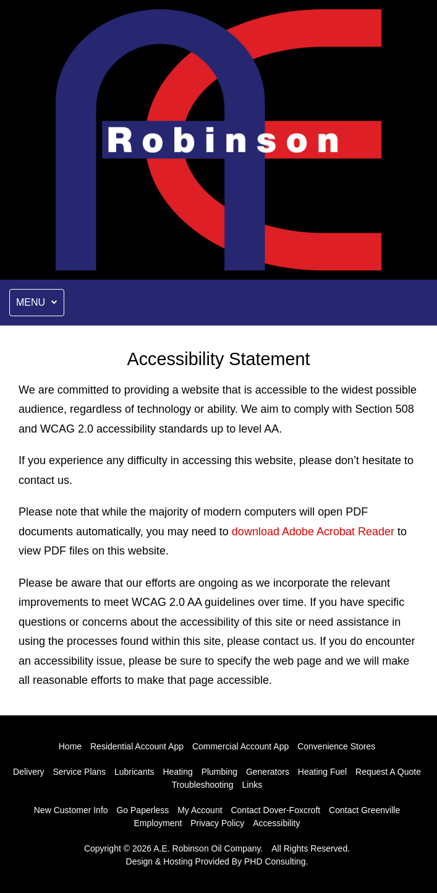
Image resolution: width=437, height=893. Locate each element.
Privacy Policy (217, 823)
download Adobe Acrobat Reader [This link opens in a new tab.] (313, 531)
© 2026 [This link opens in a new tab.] (137, 848)
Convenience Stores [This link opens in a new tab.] (336, 746)
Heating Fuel (322, 772)
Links (252, 785)
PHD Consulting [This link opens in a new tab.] (275, 861)
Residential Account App (137, 746)
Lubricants (134, 772)
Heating (177, 772)
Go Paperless (142, 810)
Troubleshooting (203, 785)
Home (70, 746)
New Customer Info (71, 810)
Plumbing (219, 772)
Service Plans (79, 772)
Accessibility (276, 823)
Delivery (29, 772)
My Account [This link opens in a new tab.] (199, 810)
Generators (267, 772)
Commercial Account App (240, 746)
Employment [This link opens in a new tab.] (158, 823)
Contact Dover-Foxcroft (275, 810)
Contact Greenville (364, 810)
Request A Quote (388, 772)
